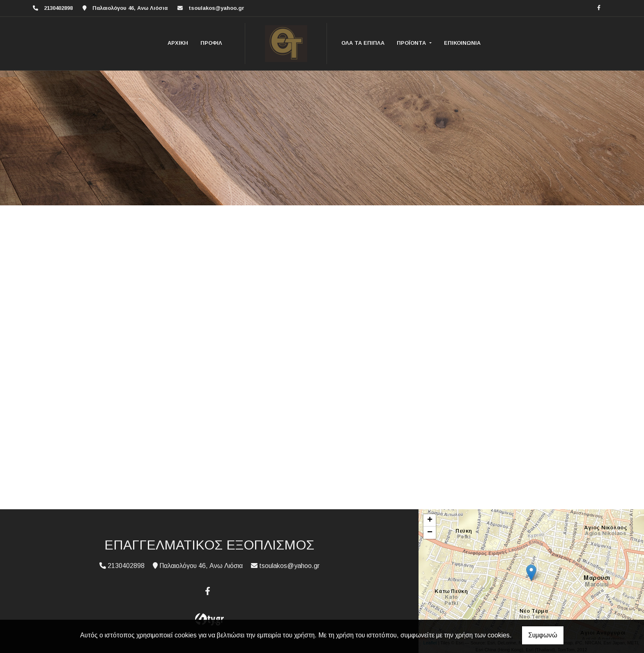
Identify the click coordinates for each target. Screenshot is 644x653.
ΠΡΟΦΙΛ (211, 43)
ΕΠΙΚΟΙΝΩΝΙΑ (462, 43)
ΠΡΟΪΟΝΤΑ (412, 43)
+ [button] (429, 520)
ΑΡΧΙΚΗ (178, 43)
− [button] (429, 533)
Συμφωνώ (542, 635)
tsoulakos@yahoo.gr (216, 8)
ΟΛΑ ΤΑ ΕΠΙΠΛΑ (362, 43)
